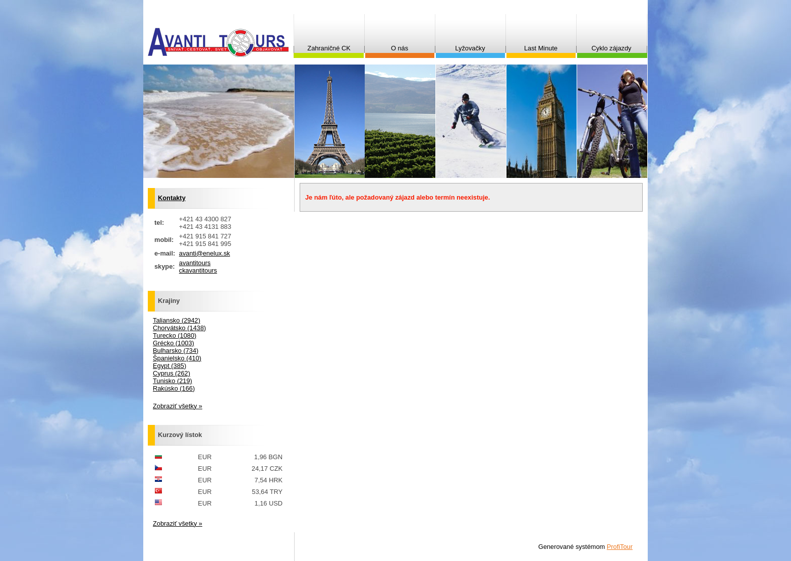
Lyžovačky (470, 48)
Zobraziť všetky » (177, 406)
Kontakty (172, 198)
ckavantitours (198, 270)
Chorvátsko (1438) (179, 328)
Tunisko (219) (172, 381)
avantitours (195, 263)
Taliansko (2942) (176, 320)
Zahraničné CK (328, 48)
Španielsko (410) (177, 358)
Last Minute (540, 48)
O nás (399, 48)
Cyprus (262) (171, 373)
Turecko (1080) (174, 335)
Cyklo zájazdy (612, 48)
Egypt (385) (169, 365)
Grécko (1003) (173, 343)
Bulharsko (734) (175, 350)
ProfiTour (620, 546)
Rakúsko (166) (174, 388)
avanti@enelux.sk (204, 253)
